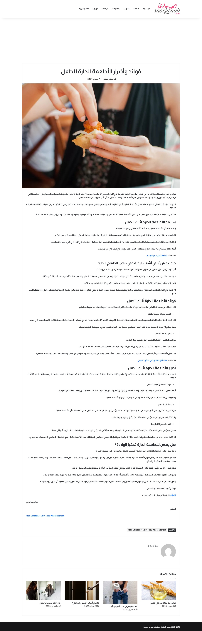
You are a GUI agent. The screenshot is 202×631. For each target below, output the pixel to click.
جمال (127, 8)
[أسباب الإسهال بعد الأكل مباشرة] (120, 591)
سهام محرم (108, 79)
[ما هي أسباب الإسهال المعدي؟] (82, 589)
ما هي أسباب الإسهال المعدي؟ (85, 602)
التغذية (117, 8)
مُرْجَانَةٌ (173, 495)
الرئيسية (146, 8)
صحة (137, 8)
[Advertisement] (101, 41)
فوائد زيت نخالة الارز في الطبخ (163, 602)
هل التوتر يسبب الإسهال (50, 602)
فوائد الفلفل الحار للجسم (157, 255)
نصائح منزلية (84, 8)
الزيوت (95, 8)
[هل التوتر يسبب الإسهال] (43, 589)
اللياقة (105, 8)
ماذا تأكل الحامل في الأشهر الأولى (152, 360)
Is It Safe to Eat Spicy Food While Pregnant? (147, 529)
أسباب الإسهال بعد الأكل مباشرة (123, 605)
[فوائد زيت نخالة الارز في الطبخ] (159, 589)
